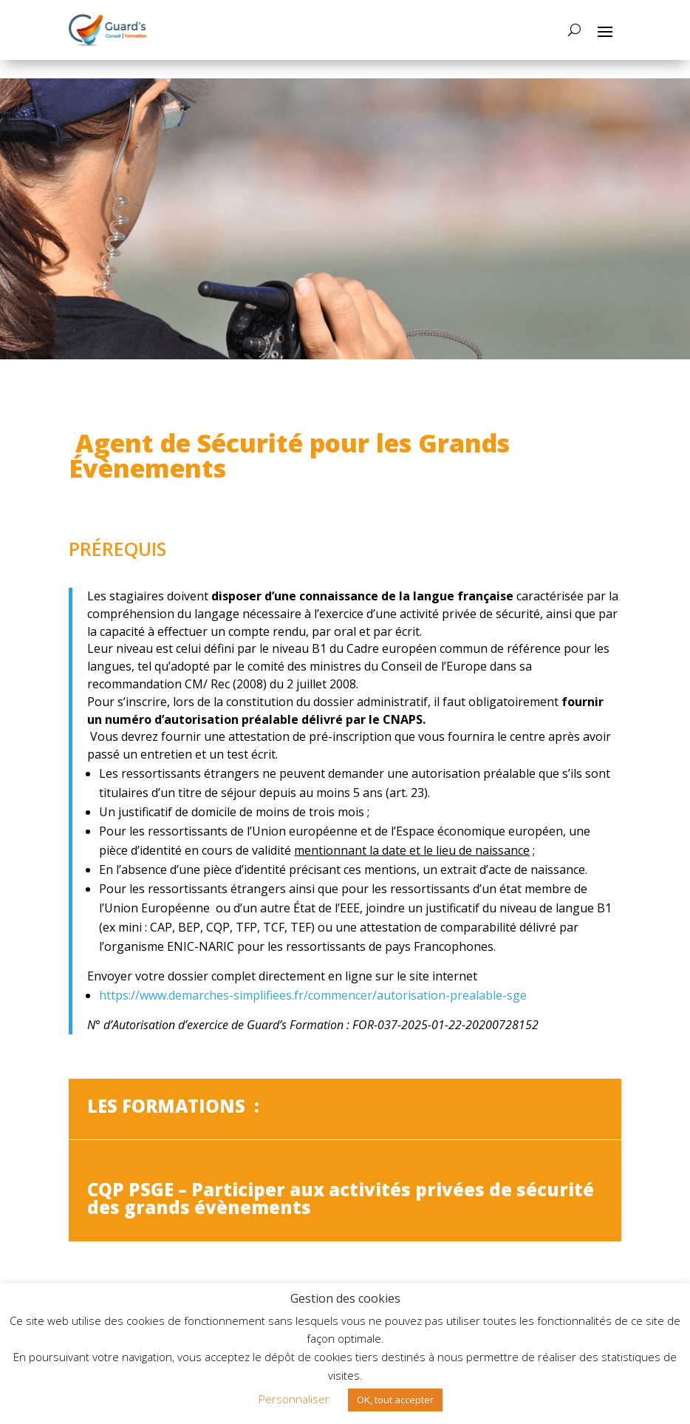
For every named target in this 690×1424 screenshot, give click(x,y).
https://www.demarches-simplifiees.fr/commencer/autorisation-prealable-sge (313, 995)
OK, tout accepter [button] (395, 1399)
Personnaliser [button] (294, 1398)
